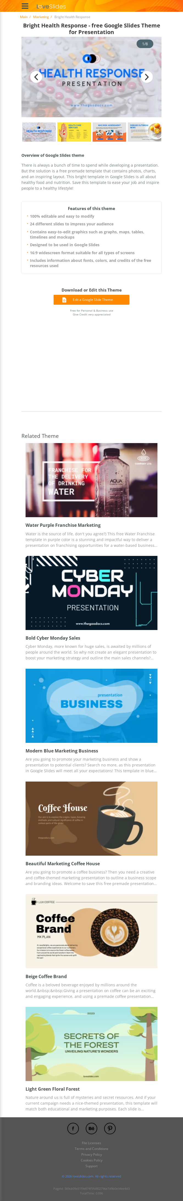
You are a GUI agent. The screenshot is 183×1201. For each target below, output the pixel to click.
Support (91, 1166)
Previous (36, 77)
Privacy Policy (91, 1154)
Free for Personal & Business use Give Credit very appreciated (91, 312)
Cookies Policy (91, 1160)
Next (147, 77)
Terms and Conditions (91, 1148)
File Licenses (91, 1143)
